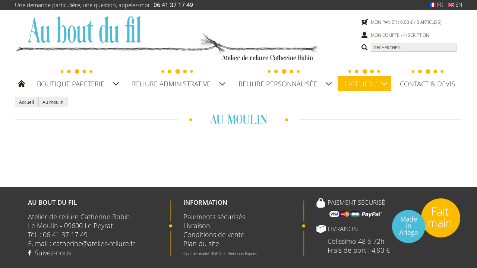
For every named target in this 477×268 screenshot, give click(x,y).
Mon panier (384, 22)
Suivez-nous (53, 252)
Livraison (196, 225)
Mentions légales (242, 253)
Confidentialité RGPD (202, 253)
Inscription (416, 35)
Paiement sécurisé (356, 202)
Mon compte (385, 35)
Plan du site (201, 243)
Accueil (26, 102)
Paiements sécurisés (214, 216)
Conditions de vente (213, 234)
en (453, 4)
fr (434, 4)
